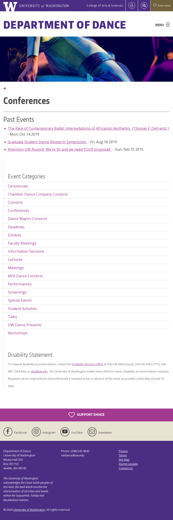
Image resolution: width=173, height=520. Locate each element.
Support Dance (86, 415)
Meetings (16, 267)
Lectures (15, 259)
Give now (161, 5)
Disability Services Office (87, 364)
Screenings (17, 292)
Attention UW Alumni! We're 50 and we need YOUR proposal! (60, 149)
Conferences (18, 210)
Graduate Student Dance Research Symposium (47, 141)
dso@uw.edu (39, 371)
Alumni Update (128, 464)
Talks (12, 316)
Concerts (15, 202)
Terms (123, 455)
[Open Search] (144, 5)
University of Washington (29, 510)
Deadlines (16, 226)
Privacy (123, 451)
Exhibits (14, 235)
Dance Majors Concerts (27, 218)
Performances (20, 284)
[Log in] (132, 5)
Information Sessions (26, 251)
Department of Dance (65, 24)
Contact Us (126, 468)
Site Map (124, 460)
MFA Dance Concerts (25, 275)
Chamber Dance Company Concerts (38, 194)
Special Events (20, 300)
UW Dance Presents (24, 324)
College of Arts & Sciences (105, 5)
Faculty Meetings (22, 243)
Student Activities (22, 308)
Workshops (17, 332)
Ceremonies (18, 186)
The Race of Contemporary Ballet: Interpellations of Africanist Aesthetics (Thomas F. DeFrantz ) (88, 128)
